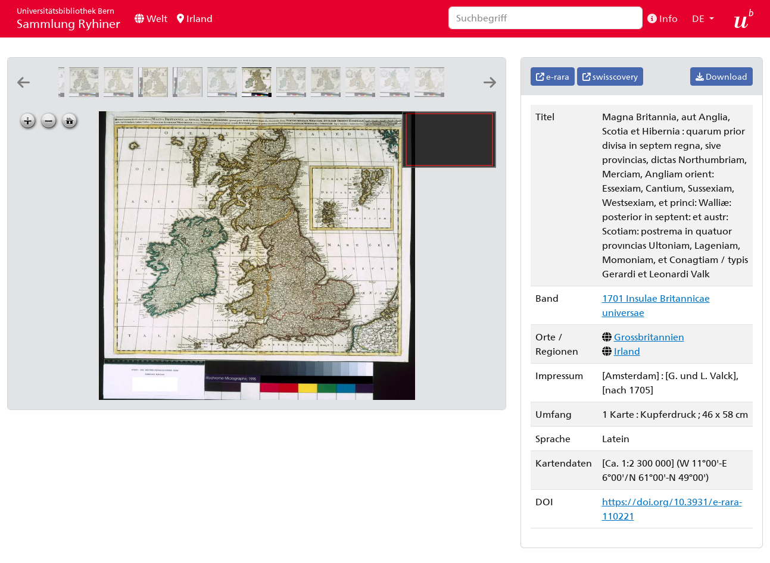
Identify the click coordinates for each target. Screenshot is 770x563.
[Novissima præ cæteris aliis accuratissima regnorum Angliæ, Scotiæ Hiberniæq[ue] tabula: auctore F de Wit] (155, 93)
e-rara (552, 76)
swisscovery (610, 76)
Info (662, 18)
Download (721, 76)
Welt (151, 18)
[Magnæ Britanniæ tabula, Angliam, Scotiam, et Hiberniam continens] (328, 93)
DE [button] (699, 18)
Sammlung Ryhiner (68, 18)
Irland (195, 18)
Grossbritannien (649, 336)
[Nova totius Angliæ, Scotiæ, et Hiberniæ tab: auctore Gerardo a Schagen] (224, 93)
